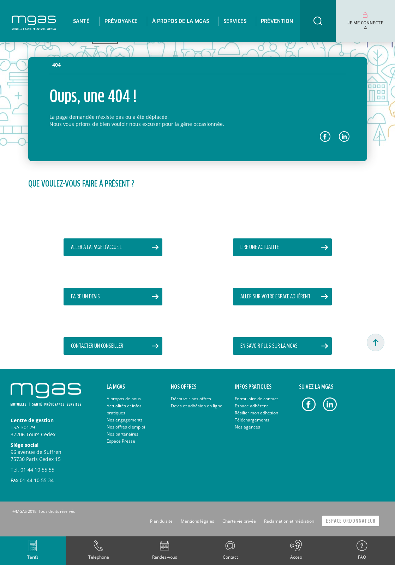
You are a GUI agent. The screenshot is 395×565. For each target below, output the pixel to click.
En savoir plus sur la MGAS (269, 346)
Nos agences (247, 427)
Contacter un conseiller (97, 346)
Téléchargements (252, 420)
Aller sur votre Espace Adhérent (275, 297)
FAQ (362, 557)
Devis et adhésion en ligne (196, 406)
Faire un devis (85, 297)
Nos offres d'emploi (126, 427)
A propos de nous (124, 399)
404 (56, 64)
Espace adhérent (251, 406)
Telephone (98, 557)
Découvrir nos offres (191, 399)
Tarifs (32, 557)
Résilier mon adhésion (256, 413)
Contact (230, 557)
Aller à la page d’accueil (96, 247)
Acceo (296, 557)
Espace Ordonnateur (351, 521)
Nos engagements (125, 420)
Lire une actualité (259, 247)
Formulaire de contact (256, 399)
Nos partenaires (122, 434)
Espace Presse (121, 441)
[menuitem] (81, 21)
